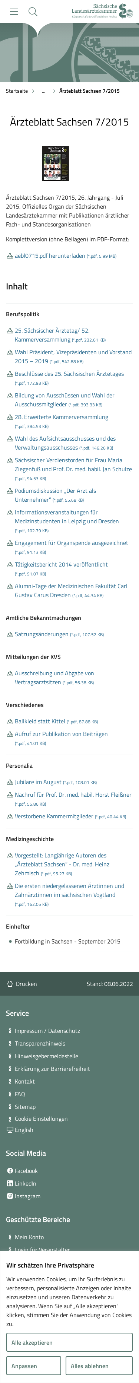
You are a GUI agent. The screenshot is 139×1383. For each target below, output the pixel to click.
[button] (32, 11)
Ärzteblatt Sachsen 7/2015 (89, 91)
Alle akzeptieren (32, 1342)
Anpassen (24, 1365)
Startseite (17, 91)
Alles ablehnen (90, 1365)
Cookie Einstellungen (41, 1118)
